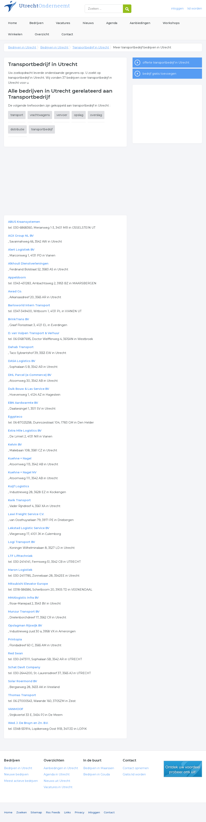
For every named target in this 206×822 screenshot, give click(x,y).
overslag (96, 115)
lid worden (194, 8)
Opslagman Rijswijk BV (25, 625)
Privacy (79, 812)
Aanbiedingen (140, 23)
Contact (67, 34)
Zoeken (21, 812)
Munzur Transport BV (23, 611)
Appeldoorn (17, 277)
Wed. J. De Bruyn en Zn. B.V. (28, 723)
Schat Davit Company (24, 667)
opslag (78, 115)
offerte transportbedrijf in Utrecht (166, 62)
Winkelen (15, 34)
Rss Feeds (53, 812)
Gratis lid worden (134, 774)
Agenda (111, 23)
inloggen (177, 8)
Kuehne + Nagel (19, 458)
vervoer (62, 115)
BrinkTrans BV (18, 319)
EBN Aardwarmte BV (23, 403)
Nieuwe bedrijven (16, 774)
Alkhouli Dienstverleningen (28, 263)
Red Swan (15, 653)
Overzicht (42, 34)
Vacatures (63, 23)
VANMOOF (15, 709)
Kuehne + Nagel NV (22, 472)
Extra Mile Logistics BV (24, 430)
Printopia (15, 639)
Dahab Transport (21, 347)
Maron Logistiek (20, 570)
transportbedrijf (42, 129)
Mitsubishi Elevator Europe (28, 584)
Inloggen (94, 812)
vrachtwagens (40, 115)
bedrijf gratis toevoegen (159, 73)
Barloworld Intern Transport (29, 305)
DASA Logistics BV (21, 361)
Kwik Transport (19, 500)
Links (67, 812)
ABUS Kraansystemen (24, 222)
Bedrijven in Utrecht (54, 8)
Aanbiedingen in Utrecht (61, 768)
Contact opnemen (136, 768)
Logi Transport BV (21, 542)
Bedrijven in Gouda (96, 774)
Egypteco (15, 416)
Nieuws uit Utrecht (57, 781)
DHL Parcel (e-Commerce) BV (29, 375)
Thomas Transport (22, 695)
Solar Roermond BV (22, 681)
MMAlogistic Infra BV (23, 597)
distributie (17, 129)
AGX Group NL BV (21, 235)
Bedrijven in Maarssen (98, 768)
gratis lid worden (183, 769)
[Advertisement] (65, 181)
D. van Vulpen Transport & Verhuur (33, 333)
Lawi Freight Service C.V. (26, 514)
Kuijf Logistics (18, 486)
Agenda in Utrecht (57, 774)
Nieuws (88, 23)
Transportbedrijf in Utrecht (90, 47)
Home (12, 23)
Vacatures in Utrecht (58, 787)
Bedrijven (36, 23)
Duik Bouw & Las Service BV (28, 389)
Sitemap (36, 812)
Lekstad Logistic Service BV (28, 528)
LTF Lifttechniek (20, 556)
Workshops (171, 23)
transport (16, 115)
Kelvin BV (15, 444)
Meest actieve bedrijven (21, 781)
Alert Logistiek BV (21, 249)
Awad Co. (15, 291)
